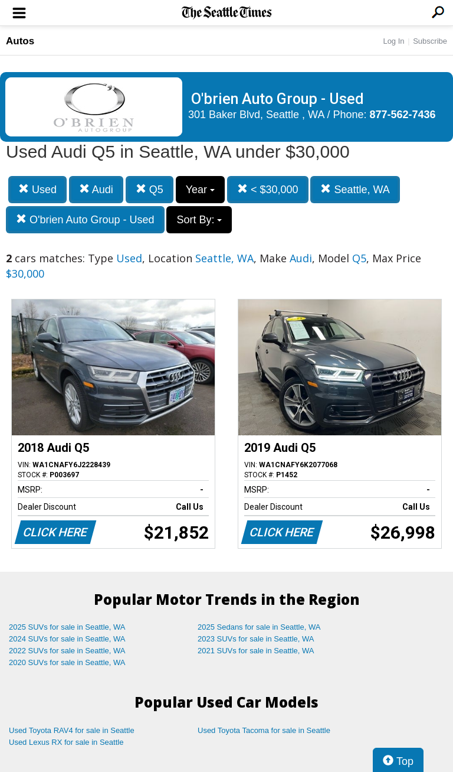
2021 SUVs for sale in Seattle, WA (256, 650)
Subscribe (430, 41)
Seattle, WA (354, 189)
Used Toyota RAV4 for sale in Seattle (71, 730)
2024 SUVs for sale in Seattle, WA (67, 638)
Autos (20, 41)
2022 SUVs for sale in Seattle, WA (67, 650)
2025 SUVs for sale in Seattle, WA (67, 627)
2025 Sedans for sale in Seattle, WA (259, 627)
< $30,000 (267, 189)
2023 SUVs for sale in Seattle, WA (256, 638)
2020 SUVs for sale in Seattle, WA (67, 662)
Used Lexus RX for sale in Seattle (66, 742)
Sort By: (199, 220)
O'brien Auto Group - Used (85, 219)
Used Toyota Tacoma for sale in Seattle (264, 730)
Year (200, 190)
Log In (393, 41)
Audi (96, 189)
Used (37, 189)
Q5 (149, 189)
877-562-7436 (403, 114)
